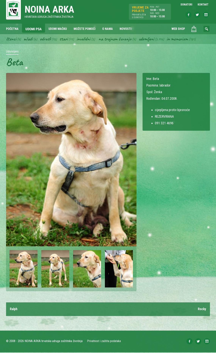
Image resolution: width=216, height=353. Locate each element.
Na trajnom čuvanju (118, 39)
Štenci (11, 39)
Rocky (202, 310)
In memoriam (182, 39)
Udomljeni (150, 39)
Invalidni (85, 39)
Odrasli (46, 39)
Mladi (28, 39)
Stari (65, 39)
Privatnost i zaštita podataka (104, 341)
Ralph (14, 310)
